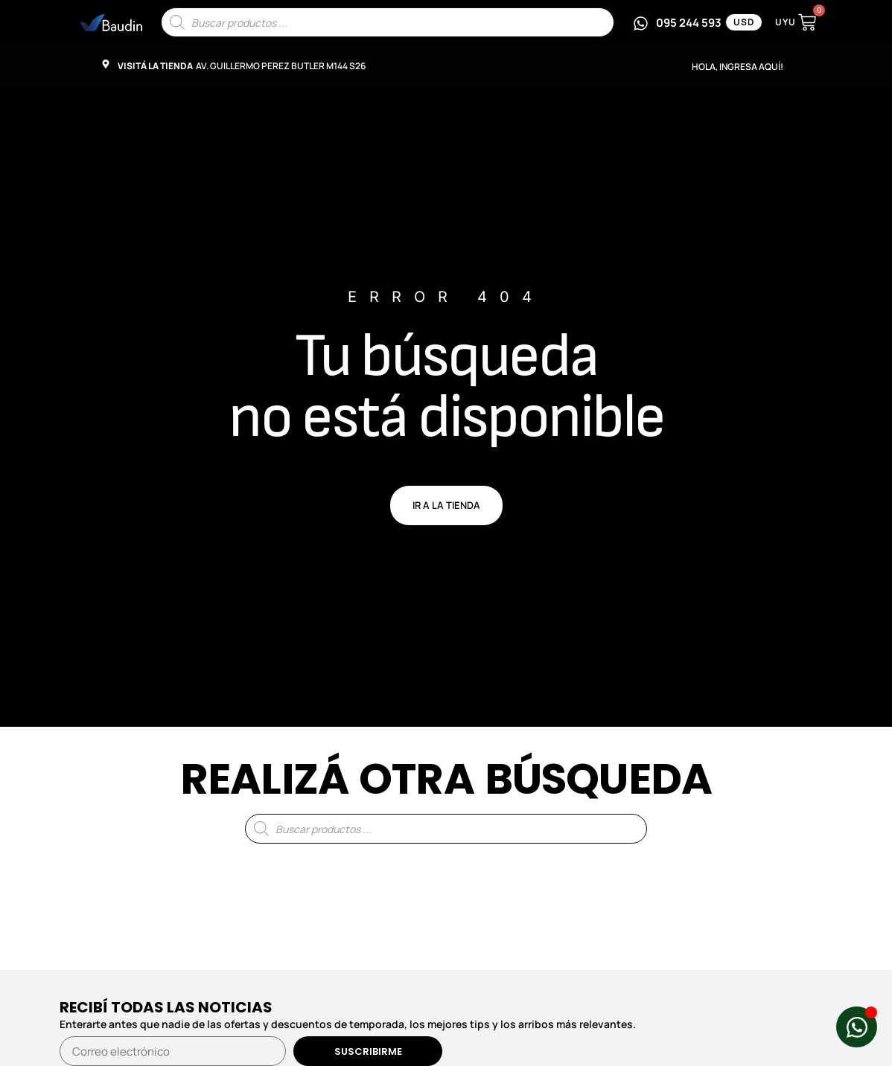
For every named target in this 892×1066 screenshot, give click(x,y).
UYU (785, 22)
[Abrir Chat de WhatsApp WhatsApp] (856, 1026)
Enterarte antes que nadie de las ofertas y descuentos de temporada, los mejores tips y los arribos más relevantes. (348, 1024)
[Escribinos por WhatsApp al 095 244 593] (677, 22)
